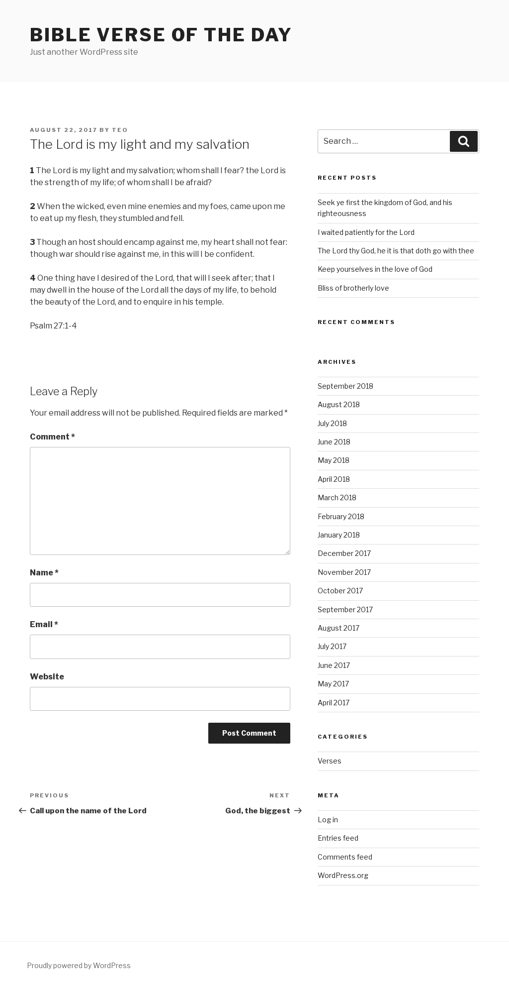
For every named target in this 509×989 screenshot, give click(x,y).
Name (44, 572)
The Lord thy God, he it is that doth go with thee (396, 250)
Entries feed (338, 838)
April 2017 (333, 702)
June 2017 (334, 665)
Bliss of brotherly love (353, 288)
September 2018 (345, 386)
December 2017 (344, 553)
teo (120, 129)
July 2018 (332, 423)
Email (44, 624)
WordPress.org (343, 875)
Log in (328, 819)
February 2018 (341, 516)
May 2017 (333, 683)
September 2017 (345, 609)
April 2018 (334, 479)
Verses (329, 761)
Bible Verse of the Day (161, 35)
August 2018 (339, 404)
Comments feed (345, 857)
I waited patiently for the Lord (366, 232)
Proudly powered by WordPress (79, 965)
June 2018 (334, 442)
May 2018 (333, 460)
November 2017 (344, 572)
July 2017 (332, 646)
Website (47, 676)
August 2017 (338, 628)
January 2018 (339, 535)
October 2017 (340, 590)
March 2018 (337, 497)
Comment (52, 436)
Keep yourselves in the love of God (375, 269)
